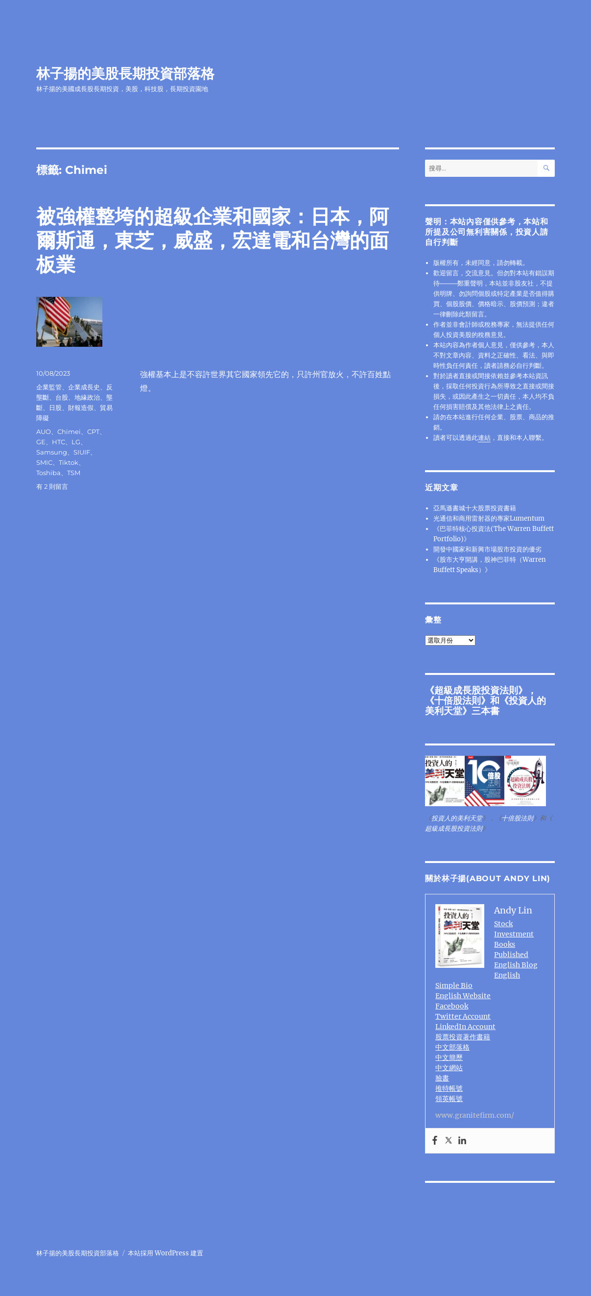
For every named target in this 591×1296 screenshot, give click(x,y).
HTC (58, 442)
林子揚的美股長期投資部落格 (125, 73)
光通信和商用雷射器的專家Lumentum (488, 518)
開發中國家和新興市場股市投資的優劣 (487, 549)
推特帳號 (449, 1088)
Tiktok (68, 462)
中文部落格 (452, 1047)
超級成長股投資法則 (476, 690)
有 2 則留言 (52, 486)
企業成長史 (84, 387)
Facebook (451, 1006)
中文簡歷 (449, 1057)
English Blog (516, 964)
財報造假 (81, 407)
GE (41, 442)
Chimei (69, 431)
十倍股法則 (457, 700)
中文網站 (449, 1067)
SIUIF (81, 452)
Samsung (51, 452)
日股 (55, 407)
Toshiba (48, 473)
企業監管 (49, 387)
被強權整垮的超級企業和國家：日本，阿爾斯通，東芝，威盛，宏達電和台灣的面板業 (212, 240)
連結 (484, 437)
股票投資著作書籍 (462, 1036)
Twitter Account (463, 1016)
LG (75, 442)
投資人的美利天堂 (456, 818)
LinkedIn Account (465, 1026)
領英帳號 (449, 1098)
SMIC (44, 462)
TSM (73, 473)
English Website (463, 995)
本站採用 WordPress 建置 (165, 1253)
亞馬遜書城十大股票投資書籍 (474, 508)
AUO (43, 431)
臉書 (442, 1078)
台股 (61, 397)
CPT (93, 431)
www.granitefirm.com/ (474, 1115)
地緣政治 (87, 397)
